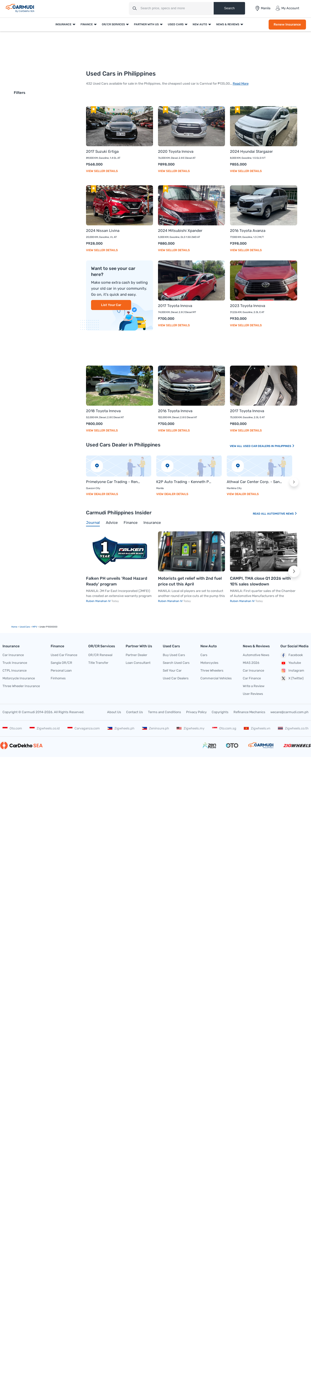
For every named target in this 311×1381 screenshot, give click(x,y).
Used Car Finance (64, 655)
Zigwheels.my (190, 728)
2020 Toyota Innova (175, 151)
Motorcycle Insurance (19, 678)
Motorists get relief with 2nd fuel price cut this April (190, 581)
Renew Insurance (287, 24)
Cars (203, 655)
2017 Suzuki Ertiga (102, 151)
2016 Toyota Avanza (247, 230)
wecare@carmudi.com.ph (289, 712)
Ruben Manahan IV (98, 601)
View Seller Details (102, 171)
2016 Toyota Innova (175, 411)
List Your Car (111, 305)
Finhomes (58, 678)
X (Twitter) (291, 678)
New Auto (200, 24)
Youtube (290, 663)
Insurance (63, 24)
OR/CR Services (113, 24)
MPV (34, 627)
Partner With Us (146, 24)
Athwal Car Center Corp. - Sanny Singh (254, 482)
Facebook (291, 655)
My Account (287, 8)
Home (14, 627)
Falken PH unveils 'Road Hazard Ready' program (116, 581)
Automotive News (282, 513)
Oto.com (12, 728)
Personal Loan (61, 670)
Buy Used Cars (174, 655)
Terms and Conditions (164, 712)
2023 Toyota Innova (247, 305)
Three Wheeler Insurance (21, 686)
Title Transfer (98, 663)
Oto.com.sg (224, 728)
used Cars (25, 627)
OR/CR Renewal (100, 655)
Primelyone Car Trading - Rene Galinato (113, 482)
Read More (241, 83)
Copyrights (220, 712)
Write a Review (253, 686)
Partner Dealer (136, 655)
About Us (114, 712)
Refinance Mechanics (249, 712)
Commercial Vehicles (216, 678)
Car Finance (252, 678)
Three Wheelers (211, 670)
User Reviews (253, 694)
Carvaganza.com (83, 728)
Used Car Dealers (176, 678)
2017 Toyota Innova (175, 305)
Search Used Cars (176, 663)
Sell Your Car (172, 670)
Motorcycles (209, 663)
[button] (293, 482)
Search (229, 8)
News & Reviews (227, 24)
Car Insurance (13, 655)
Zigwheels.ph (120, 728)
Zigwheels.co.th (293, 728)
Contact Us (134, 712)
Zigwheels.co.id (45, 728)
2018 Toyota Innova (103, 411)
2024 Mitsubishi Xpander (180, 230)
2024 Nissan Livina (102, 230)
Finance (87, 24)
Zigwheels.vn (257, 728)
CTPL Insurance (15, 670)
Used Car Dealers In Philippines (269, 446)
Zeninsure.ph (155, 728)
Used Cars (176, 24)
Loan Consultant (138, 663)
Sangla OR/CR (61, 663)
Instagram (292, 671)
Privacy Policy (196, 712)
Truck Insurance (15, 663)
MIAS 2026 (251, 663)
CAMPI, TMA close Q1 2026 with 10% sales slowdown (260, 581)
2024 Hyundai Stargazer (251, 151)
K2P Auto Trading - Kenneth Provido (184, 482)
